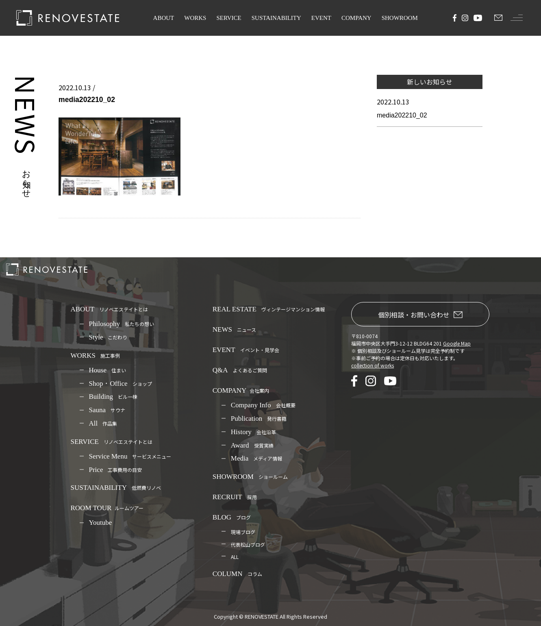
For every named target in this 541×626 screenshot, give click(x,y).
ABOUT (163, 18)
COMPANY (356, 18)
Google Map (457, 343)
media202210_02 (402, 115)
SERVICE (228, 18)
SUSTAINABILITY (276, 18)
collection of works (372, 365)
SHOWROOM (400, 18)
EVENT (321, 18)
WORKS (195, 18)
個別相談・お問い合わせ (420, 315)
